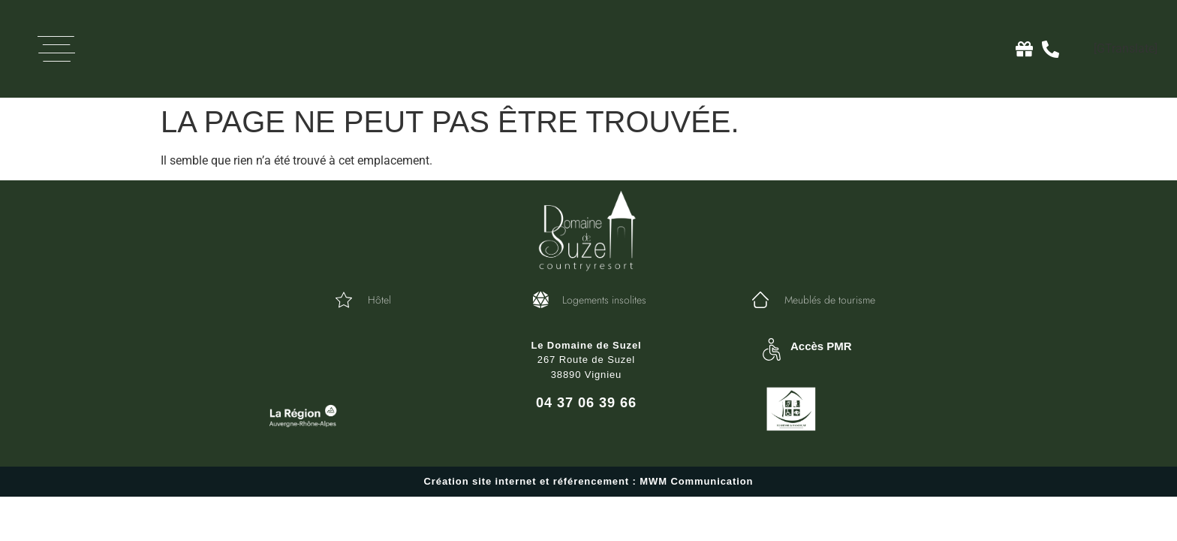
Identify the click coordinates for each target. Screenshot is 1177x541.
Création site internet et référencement (527, 481)
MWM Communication (696, 481)
